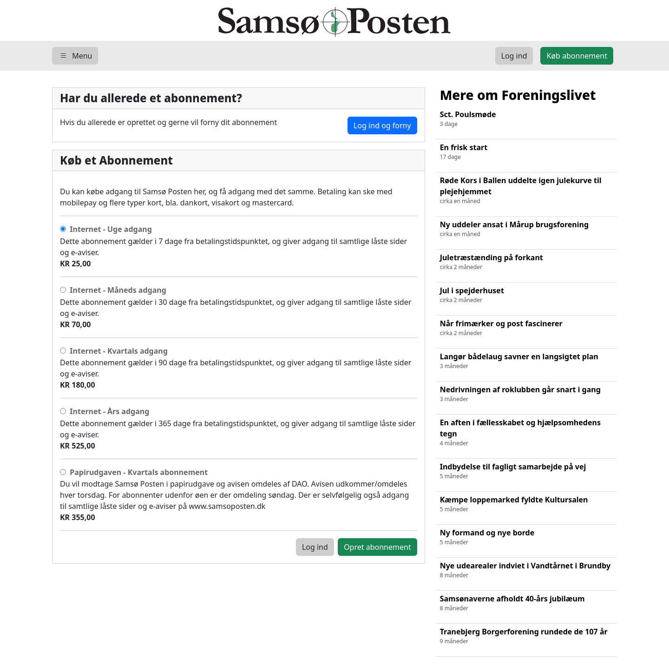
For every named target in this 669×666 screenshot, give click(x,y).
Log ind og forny (382, 125)
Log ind (315, 547)
